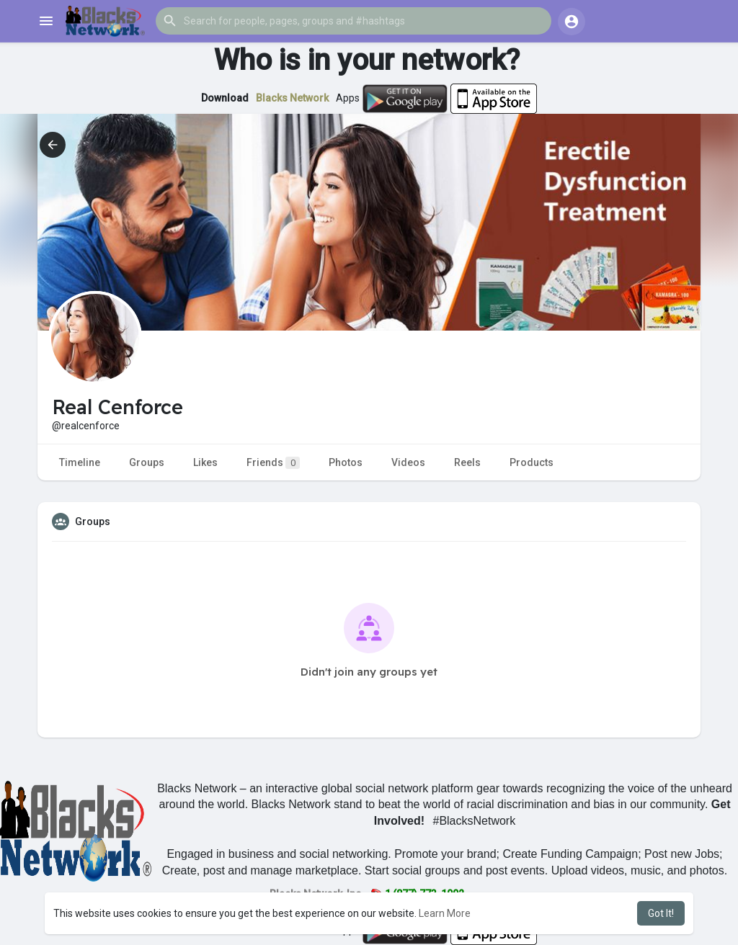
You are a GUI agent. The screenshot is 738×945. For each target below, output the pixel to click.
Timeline (79, 462)
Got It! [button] (661, 913)
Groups (146, 462)
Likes (205, 462)
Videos (408, 462)
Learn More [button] (445, 913)
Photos (346, 462)
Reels (467, 462)
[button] (353, 20)
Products (532, 462)
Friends (273, 463)
